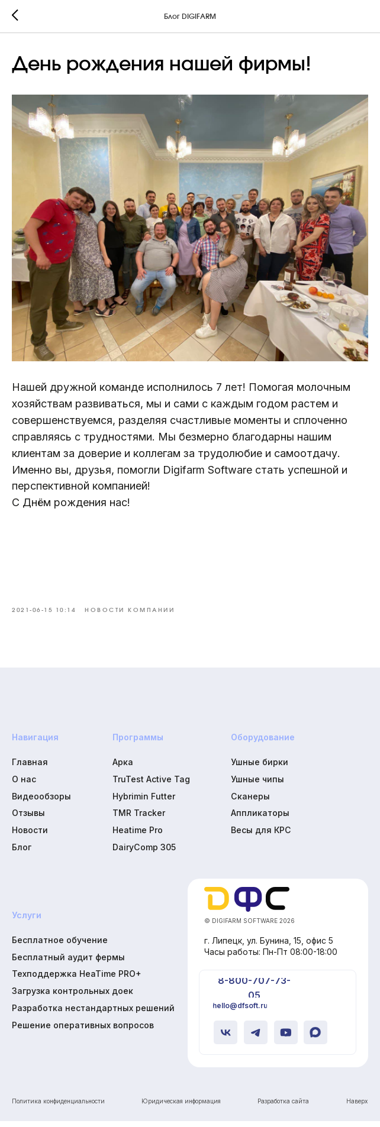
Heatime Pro (137, 836)
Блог (21, 852)
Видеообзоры (41, 801)
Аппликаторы (260, 819)
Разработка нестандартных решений (93, 1014)
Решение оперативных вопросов (83, 1030)
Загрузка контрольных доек (72, 997)
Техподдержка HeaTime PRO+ (76, 979)
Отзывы (28, 819)
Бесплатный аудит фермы (68, 962)
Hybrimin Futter (143, 801)
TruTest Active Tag (151, 784)
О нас (24, 784)
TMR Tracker (138, 819)
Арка (122, 768)
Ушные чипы (257, 784)
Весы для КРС (261, 836)
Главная (30, 768)
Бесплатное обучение (60, 945)
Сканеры (250, 801)
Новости (30, 836)
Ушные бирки (259, 768)
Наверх (357, 1106)
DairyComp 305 (144, 852)
